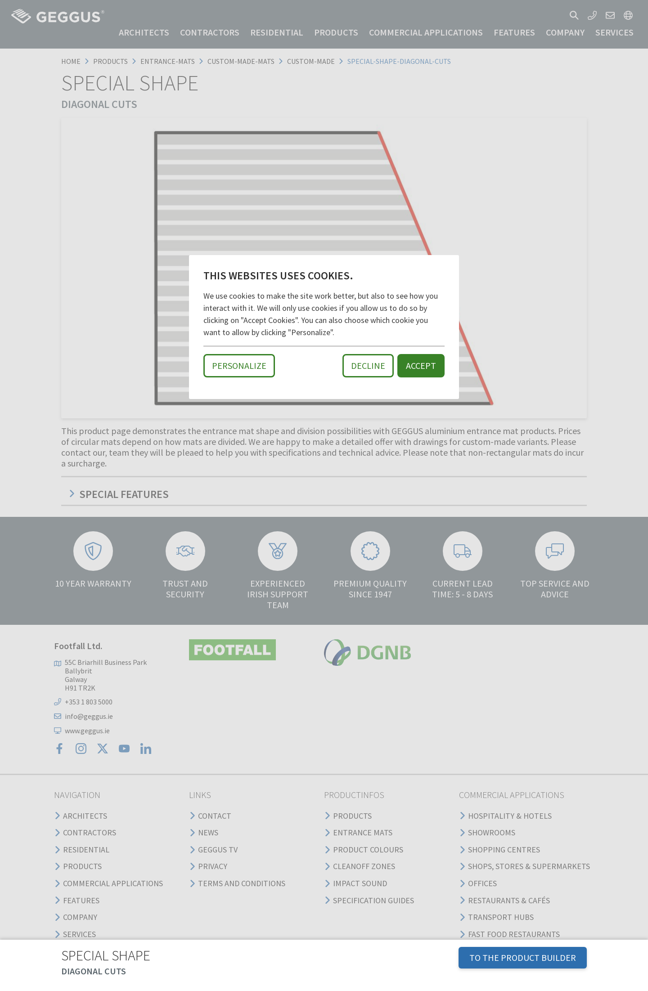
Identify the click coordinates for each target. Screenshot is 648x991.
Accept (421, 365)
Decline (368, 365)
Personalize (239, 365)
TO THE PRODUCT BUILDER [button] (522, 957)
